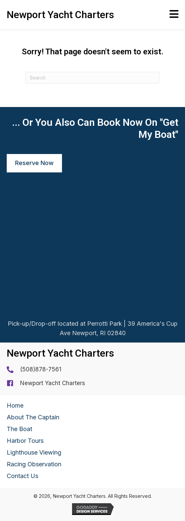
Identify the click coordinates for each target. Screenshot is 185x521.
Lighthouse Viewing (34, 452)
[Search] (92, 78)
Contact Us (22, 475)
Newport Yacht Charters (52, 383)
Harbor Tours (25, 440)
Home (15, 405)
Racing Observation (34, 464)
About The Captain (33, 417)
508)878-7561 (41, 369)
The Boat (19, 428)
